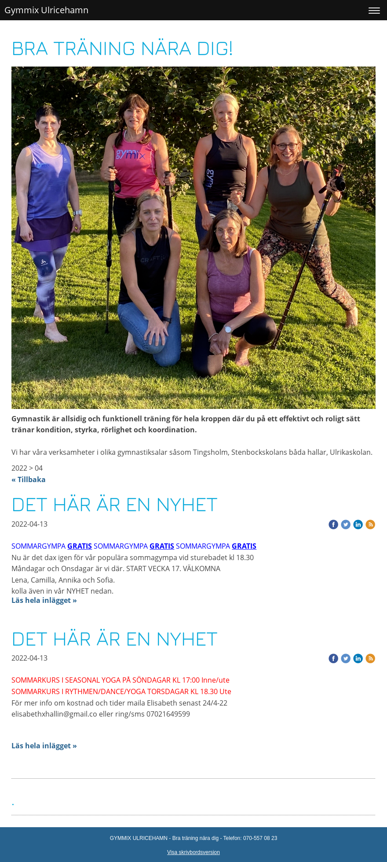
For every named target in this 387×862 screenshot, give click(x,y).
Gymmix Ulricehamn (46, 10)
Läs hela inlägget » (44, 600)
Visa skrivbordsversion (193, 852)
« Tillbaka (28, 479)
